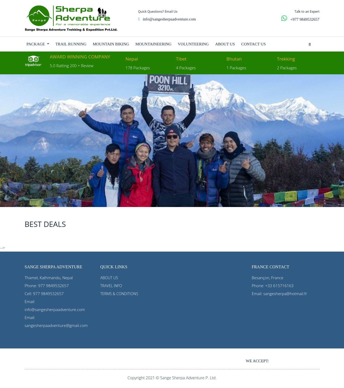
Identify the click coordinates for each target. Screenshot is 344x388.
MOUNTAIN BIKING (111, 44)
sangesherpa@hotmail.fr (285, 293)
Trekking (286, 59)
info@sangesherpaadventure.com (169, 19)
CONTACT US (253, 44)
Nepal (132, 59)
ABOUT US (225, 44)
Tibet (181, 59)
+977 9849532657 (305, 19)
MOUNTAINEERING (153, 44)
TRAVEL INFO (111, 285)
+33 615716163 (279, 285)
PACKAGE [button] (36, 44)
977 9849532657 (53, 285)
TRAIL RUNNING (71, 44)
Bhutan (234, 59)
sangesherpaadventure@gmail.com (56, 325)
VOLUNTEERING (193, 44)
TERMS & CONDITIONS (119, 293)
